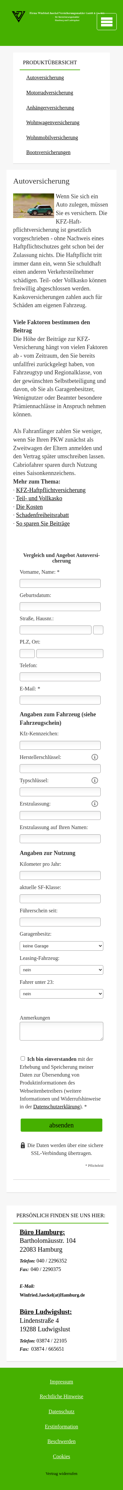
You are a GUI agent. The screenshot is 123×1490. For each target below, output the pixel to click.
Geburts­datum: (35, 595)
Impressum (61, 1381)
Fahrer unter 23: (37, 982)
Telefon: (28, 665)
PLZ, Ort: (30, 642)
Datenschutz (61, 1411)
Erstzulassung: (35, 804)
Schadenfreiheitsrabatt (42, 515)
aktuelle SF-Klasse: (40, 887)
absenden (61, 1125)
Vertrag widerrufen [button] (61, 1473)
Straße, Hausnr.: (37, 619)
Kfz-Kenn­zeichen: (39, 734)
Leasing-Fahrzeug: (39, 958)
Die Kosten (29, 507)
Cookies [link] (61, 1456)
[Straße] (56, 630)
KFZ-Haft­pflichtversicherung (51, 490)
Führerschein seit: (39, 911)
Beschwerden (61, 1441)
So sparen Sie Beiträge (43, 523)
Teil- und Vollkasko (39, 498)
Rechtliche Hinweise (61, 1396)
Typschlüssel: (34, 781)
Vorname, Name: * (40, 572)
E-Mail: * (30, 689)
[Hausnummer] (98, 630)
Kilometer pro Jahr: (40, 864)
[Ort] (69, 653)
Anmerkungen (35, 1018)
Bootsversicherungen (48, 152)
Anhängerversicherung (50, 107)
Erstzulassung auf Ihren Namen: (54, 827)
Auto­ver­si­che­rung (45, 77)
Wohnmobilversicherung (52, 137)
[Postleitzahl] (27, 653)
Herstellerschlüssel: (40, 757)
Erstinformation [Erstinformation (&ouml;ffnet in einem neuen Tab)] (61, 1426)
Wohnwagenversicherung (52, 122)
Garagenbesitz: (35, 934)
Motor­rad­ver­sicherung (49, 92)
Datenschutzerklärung (56, 1107)
